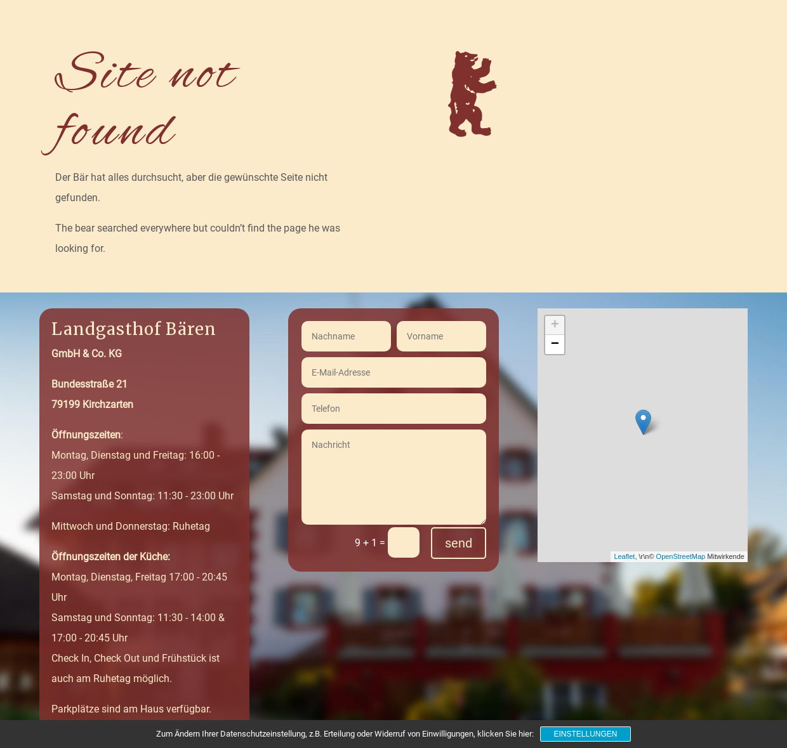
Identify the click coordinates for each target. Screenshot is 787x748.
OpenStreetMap (681, 556)
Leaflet (624, 556)
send (458, 543)
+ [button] (555, 325)
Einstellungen (585, 734)
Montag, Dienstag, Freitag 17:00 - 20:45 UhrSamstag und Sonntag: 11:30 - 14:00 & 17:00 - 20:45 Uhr (139, 597)
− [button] (555, 344)
